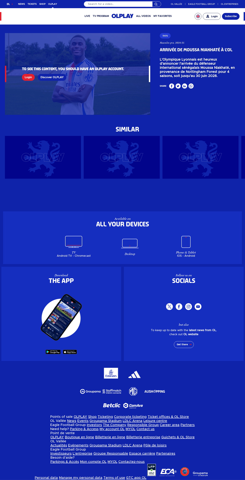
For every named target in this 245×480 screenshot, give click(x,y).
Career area (169, 425)
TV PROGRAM (101, 16)
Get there (182, 344)
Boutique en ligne (79, 437)
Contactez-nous (131, 461)
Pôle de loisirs (155, 445)
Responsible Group (143, 425)
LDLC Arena (132, 421)
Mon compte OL (93, 461)
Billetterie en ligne (110, 437)
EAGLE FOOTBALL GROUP (201, 4)
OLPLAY (80, 417)
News (71, 421)
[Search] (122, 4)
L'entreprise (82, 453)
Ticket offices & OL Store (168, 417)
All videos (143, 16)
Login (28, 77)
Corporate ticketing (130, 417)
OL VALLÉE (176, 4)
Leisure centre (155, 421)
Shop (92, 417)
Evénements (78, 445)
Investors (94, 425)
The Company (114, 425)
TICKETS (32, 4)
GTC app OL (136, 477)
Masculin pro (167, 42)
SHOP (42, 4)
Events (82, 421)
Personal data (46, 477)
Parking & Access (84, 429)
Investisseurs (61, 453)
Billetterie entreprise (143, 437)
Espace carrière (142, 453)
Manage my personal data (80, 477)
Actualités (58, 445)
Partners (188, 425)
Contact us (145, 429)
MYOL (130, 429)
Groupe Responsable (110, 453)
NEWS (21, 4)
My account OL (112, 429)
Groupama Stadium (105, 421)
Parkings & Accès (64, 461)
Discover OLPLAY (52, 77)
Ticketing (105, 417)
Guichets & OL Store (178, 437)
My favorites (162, 16)
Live (87, 16)
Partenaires (165, 453)
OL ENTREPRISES (229, 4)
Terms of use (114, 477)
